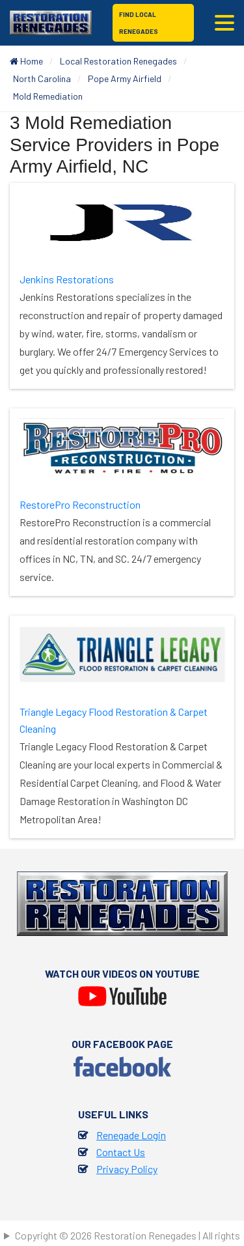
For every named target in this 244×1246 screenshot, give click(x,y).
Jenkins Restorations (67, 279)
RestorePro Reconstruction (80, 504)
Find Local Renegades (138, 22)
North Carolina (42, 78)
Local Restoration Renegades (118, 60)
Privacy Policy (126, 1169)
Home (26, 60)
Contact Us (120, 1152)
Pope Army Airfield (124, 78)
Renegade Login (131, 1135)
